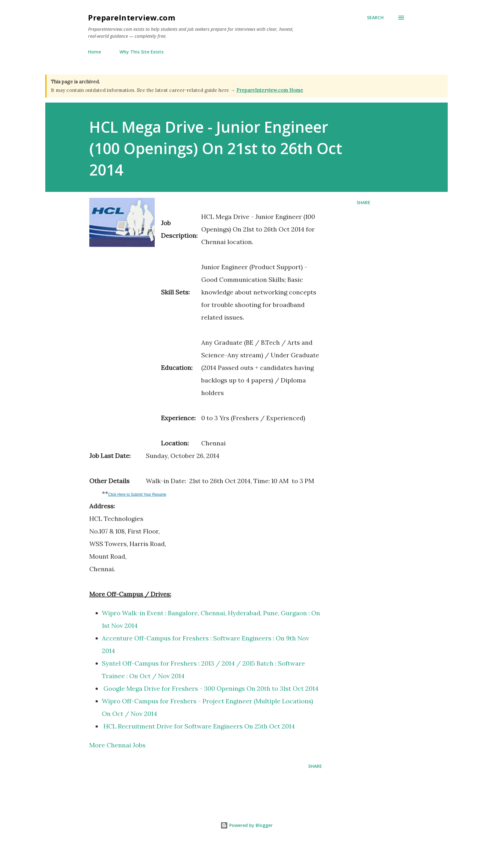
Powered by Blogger (246, 825)
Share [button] (363, 202)
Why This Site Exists (141, 52)
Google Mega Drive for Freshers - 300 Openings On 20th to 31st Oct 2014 (211, 688)
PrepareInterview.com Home (269, 90)
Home (94, 52)
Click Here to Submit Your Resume (137, 494)
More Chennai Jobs (117, 745)
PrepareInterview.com (131, 17)
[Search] (375, 17)
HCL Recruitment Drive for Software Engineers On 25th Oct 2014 (198, 726)
